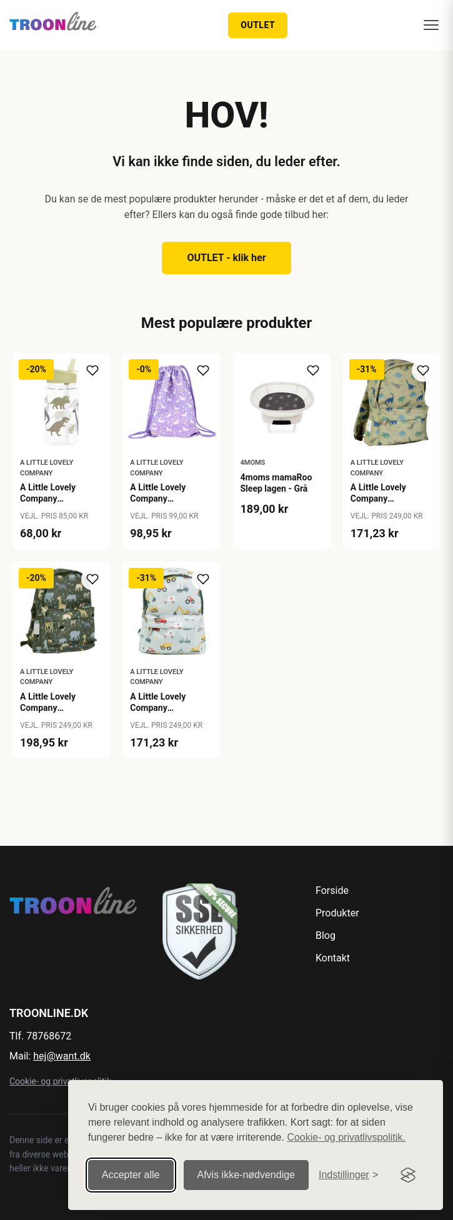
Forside (332, 890)
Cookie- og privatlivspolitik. (346, 1137)
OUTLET (258, 25)
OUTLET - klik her (226, 258)
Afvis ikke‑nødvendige (246, 1174)
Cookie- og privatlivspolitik (60, 1081)
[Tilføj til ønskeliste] (92, 370)
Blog (326, 935)
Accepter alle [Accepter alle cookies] (131, 1174)
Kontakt (333, 958)
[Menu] (431, 24)
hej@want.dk (62, 1056)
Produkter (337, 913)
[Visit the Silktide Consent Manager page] (408, 1175)
